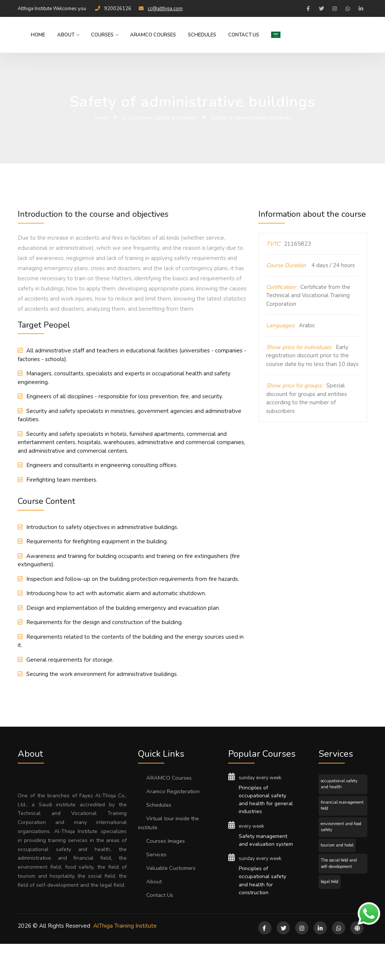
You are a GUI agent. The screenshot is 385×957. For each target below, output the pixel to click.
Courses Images (167, 841)
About (66, 35)
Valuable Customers (172, 868)
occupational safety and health (159, 117)
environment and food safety (341, 827)
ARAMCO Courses (151, 35)
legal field (329, 881)
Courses (103, 35)
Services (157, 854)
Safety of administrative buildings (251, 117)
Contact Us (242, 35)
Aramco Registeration (175, 791)
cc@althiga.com (165, 8)
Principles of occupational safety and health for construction (264, 892)
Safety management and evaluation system (265, 847)
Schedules (200, 35)
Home (36, 35)
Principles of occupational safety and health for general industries (264, 800)
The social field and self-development (339, 863)
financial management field (342, 806)
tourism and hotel (337, 845)
